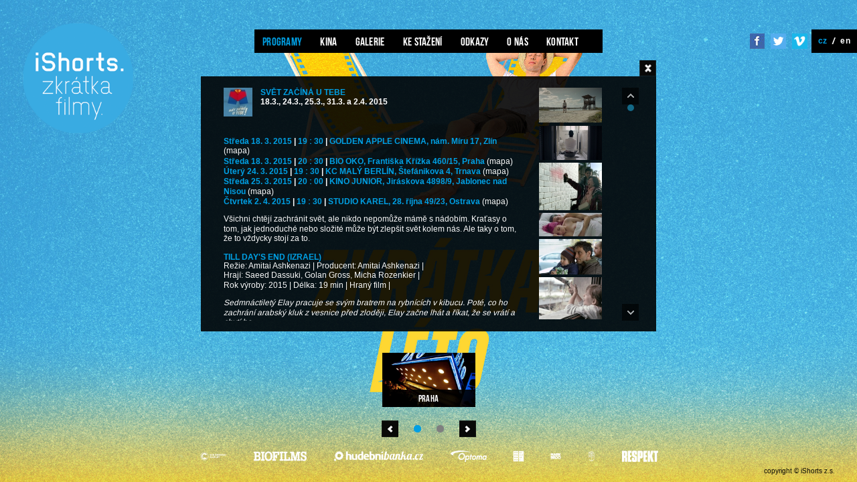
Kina (328, 41)
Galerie (370, 41)
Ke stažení (423, 41)
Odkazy (475, 41)
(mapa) (237, 151)
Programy (282, 41)
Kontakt (562, 41)
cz (823, 40)
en (845, 40)
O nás (517, 41)
